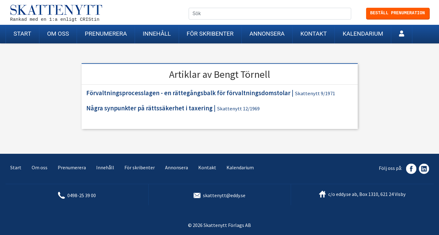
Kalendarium (363, 33)
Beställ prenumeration (397, 13)
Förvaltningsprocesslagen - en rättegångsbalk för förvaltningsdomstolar (188, 93)
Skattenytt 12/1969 (238, 108)
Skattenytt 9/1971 (315, 93)
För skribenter (210, 33)
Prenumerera (106, 33)
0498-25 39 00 (81, 195)
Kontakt (313, 33)
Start (22, 33)
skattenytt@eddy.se (224, 195)
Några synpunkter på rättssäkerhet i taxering (149, 108)
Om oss (58, 33)
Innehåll (157, 33)
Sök (351, 14)
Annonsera (266, 33)
